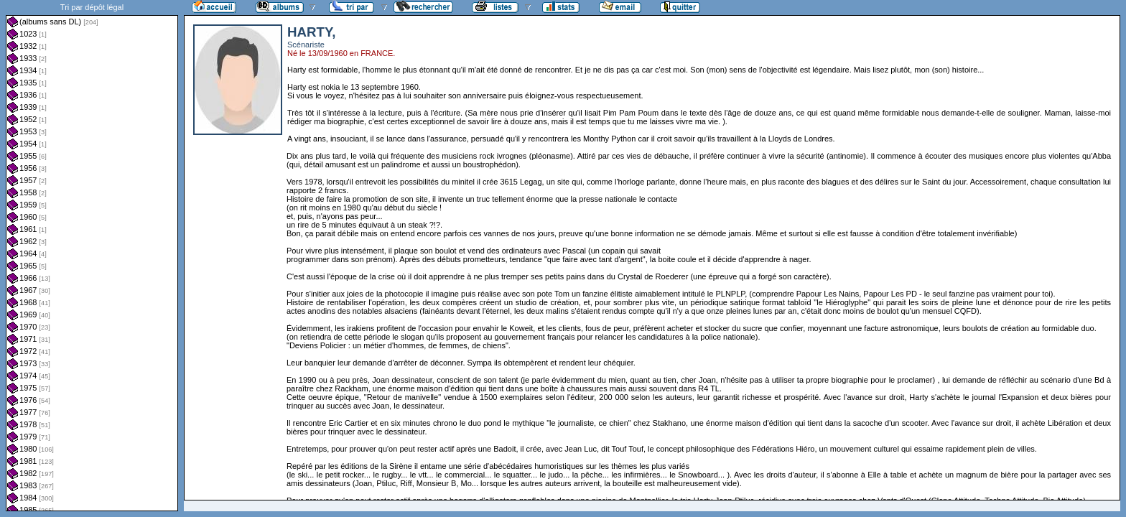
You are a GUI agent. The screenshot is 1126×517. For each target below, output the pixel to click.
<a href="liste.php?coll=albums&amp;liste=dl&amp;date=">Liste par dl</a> (92, 255)
